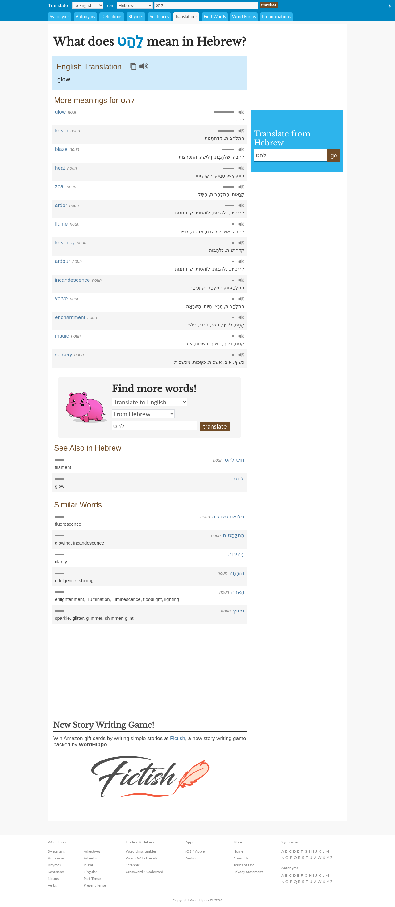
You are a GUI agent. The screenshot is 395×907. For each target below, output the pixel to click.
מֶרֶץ (219, 306)
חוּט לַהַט (234, 460)
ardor (61, 205)
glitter (78, 618)
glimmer (94, 618)
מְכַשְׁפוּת (182, 362)
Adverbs (90, 858)
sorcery (63, 355)
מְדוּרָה (197, 231)
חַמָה (220, 175)
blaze (61, 149)
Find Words (215, 16)
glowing (63, 542)
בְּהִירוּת (236, 554)
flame (61, 224)
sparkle (62, 618)
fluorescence (68, 524)
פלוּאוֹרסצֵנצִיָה (228, 517)
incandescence (72, 280)
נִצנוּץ (238, 611)
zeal (59, 186)
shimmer (114, 618)
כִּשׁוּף (227, 324)
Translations (186, 16)
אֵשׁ (231, 175)
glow (63, 79)
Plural (88, 865)
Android (192, 858)
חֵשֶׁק (202, 194)
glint (129, 618)
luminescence (126, 599)
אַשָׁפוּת (215, 362)
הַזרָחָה (236, 573)
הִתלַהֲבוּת (234, 138)
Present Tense (95, 885)
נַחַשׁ (192, 324)
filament (63, 467)
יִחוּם (197, 175)
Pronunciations (276, 16)
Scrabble (133, 865)
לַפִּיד (184, 231)
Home (238, 851)
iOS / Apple (195, 851)
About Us (241, 858)
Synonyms (59, 16)
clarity (61, 561)
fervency (65, 243)
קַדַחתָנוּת (214, 138)
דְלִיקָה (206, 156)
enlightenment (69, 599)
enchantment (70, 317)
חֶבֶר (215, 324)
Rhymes (135, 16)
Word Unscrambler (141, 851)
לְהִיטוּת (237, 212)
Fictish (177, 738)
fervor (61, 131)
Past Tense (92, 878)
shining (86, 580)
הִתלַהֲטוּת (234, 287)
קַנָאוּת (238, 194)
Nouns (53, 878)
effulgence (65, 580)
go (334, 155)
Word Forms (244, 16)
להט (239, 479)
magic (62, 336)
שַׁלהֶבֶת (222, 156)
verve (61, 298)
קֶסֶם (239, 324)
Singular (90, 871)
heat (60, 168)
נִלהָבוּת (220, 212)
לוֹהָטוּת (203, 212)
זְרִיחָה (195, 287)
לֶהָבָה (238, 156)
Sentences (159, 16)
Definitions (111, 16)
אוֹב (189, 343)
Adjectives (92, 851)
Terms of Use (243, 865)
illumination (98, 599)
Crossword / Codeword (144, 871)
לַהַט (206, 5)
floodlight (152, 599)
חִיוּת (208, 306)
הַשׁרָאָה (193, 306)
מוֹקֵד (208, 175)
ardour (62, 261)
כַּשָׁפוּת (201, 343)
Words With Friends (142, 858)
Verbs (52, 885)
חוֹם (240, 175)
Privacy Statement (248, 871)
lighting (171, 599)
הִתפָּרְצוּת (188, 156)
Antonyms (85, 16)
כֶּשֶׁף (227, 343)
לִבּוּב (204, 324)
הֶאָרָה (237, 592)
